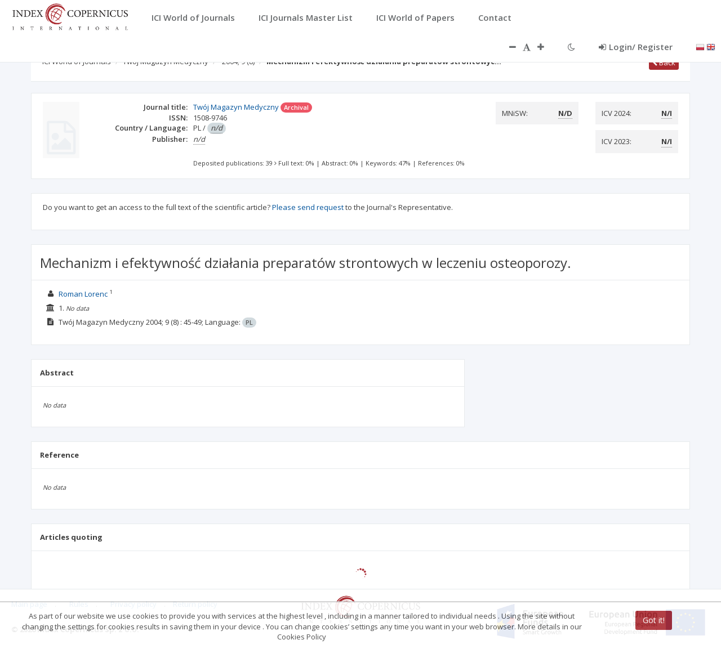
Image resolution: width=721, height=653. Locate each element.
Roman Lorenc (83, 294)
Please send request (308, 207)
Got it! (654, 620)
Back (663, 62)
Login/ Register (636, 46)
